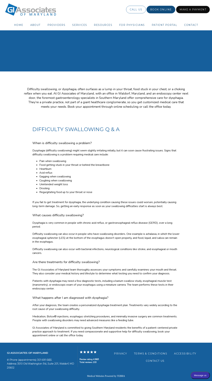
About (35, 25)
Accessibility (185, 353)
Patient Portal (164, 25)
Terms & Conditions (150, 353)
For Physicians (132, 25)
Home (18, 25)
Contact (191, 25)
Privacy (120, 353)
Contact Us (155, 360)
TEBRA (121, 376)
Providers (56, 25)
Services (79, 25)
